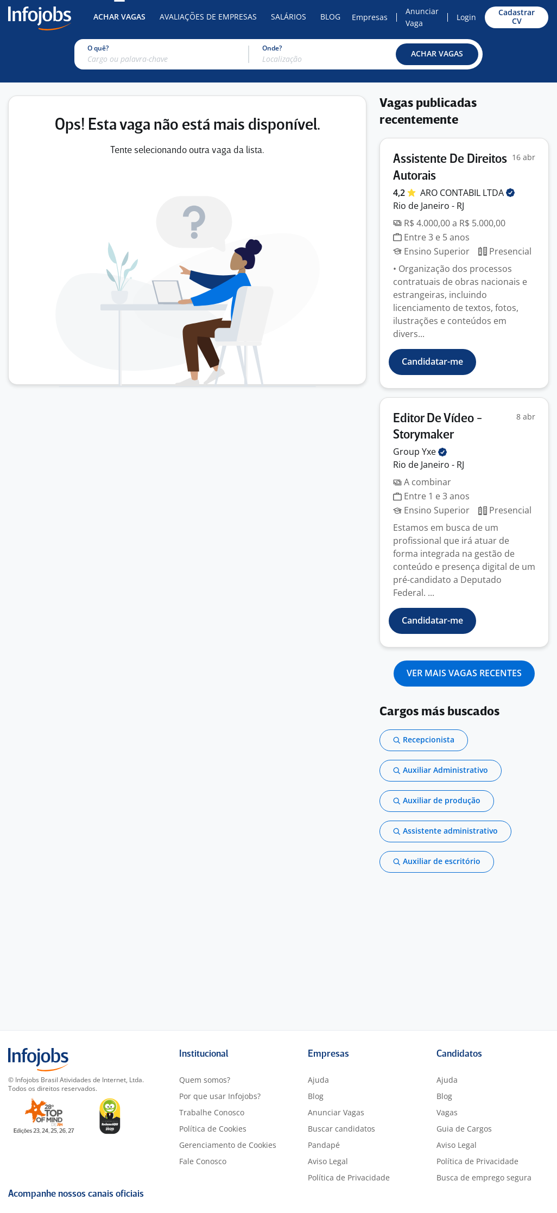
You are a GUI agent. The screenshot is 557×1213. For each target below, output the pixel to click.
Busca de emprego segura (483, 1177)
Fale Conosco (202, 1161)
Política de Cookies (212, 1128)
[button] (437, 54)
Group (420, 452)
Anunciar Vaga (422, 17)
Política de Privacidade (349, 1177)
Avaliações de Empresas (208, 16)
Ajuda (318, 1080)
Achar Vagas (119, 16)
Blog (330, 16)
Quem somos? (204, 1080)
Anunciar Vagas (336, 1112)
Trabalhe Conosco (211, 1112)
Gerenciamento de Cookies (227, 1145)
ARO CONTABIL (467, 193)
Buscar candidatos (341, 1128)
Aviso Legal (328, 1161)
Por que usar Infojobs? (220, 1096)
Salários (288, 16)
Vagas (447, 1112)
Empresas (370, 17)
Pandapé (324, 1145)
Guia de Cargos (464, 1128)
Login (466, 17)
